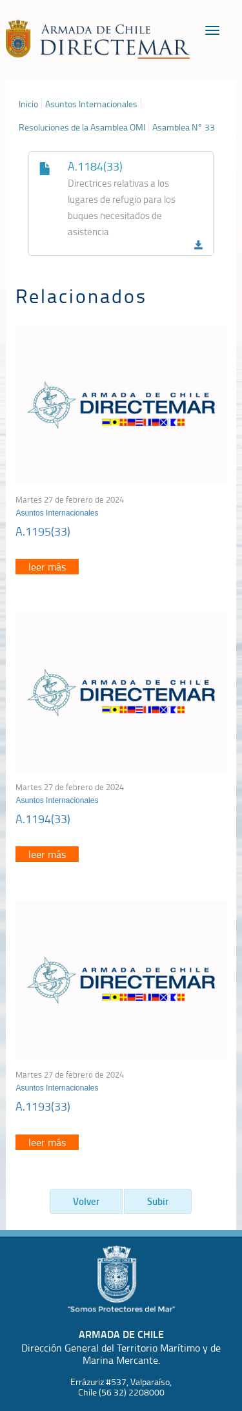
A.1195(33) (42, 531)
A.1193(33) (42, 1106)
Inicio (28, 104)
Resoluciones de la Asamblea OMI (82, 127)
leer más (47, 566)
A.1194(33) (42, 818)
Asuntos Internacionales (91, 104)
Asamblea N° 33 (183, 127)
